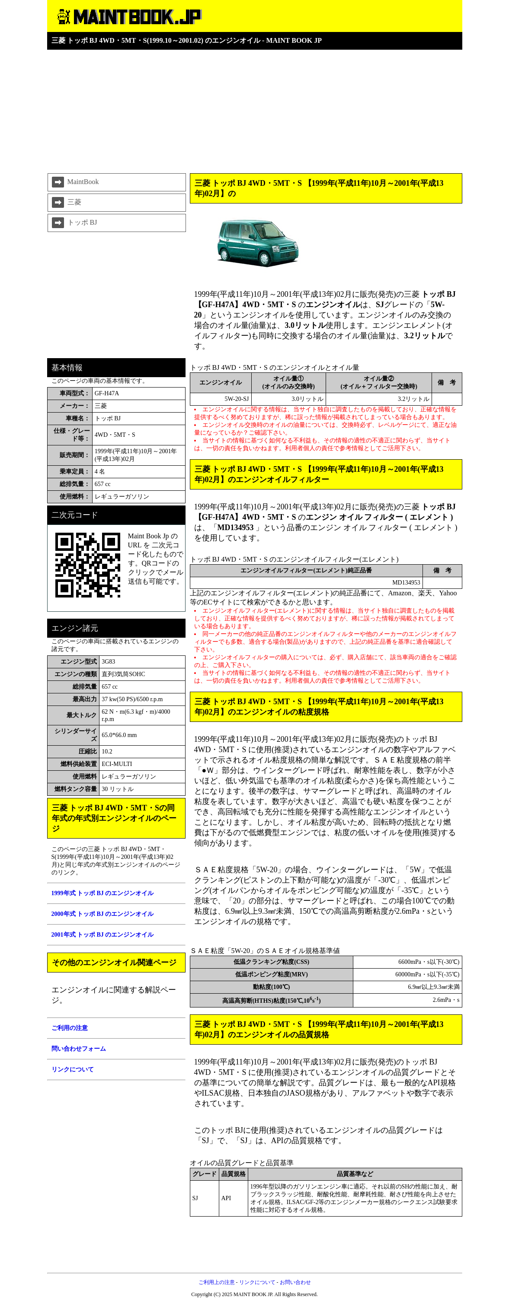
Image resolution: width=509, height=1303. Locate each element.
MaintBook (74, 182)
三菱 (65, 202)
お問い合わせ (295, 1282)
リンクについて (257, 1282)
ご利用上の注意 (216, 1282)
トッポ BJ (73, 222)
